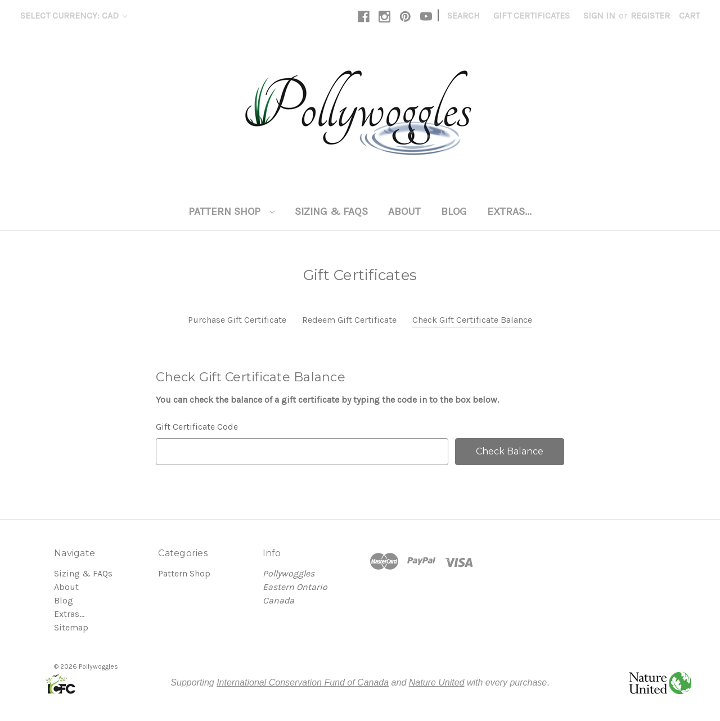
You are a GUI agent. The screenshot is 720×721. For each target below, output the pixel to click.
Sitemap (71, 627)
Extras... (509, 211)
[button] (60, 683)
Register (650, 15)
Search (463, 15)
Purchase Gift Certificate (237, 319)
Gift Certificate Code (197, 426)
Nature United (437, 682)
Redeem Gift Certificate (349, 319)
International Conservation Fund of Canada (303, 682)
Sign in (599, 15)
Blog (454, 211)
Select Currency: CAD (73, 15)
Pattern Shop (231, 211)
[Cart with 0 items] (689, 15)
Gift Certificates (531, 15)
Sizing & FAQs (331, 211)
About (404, 211)
